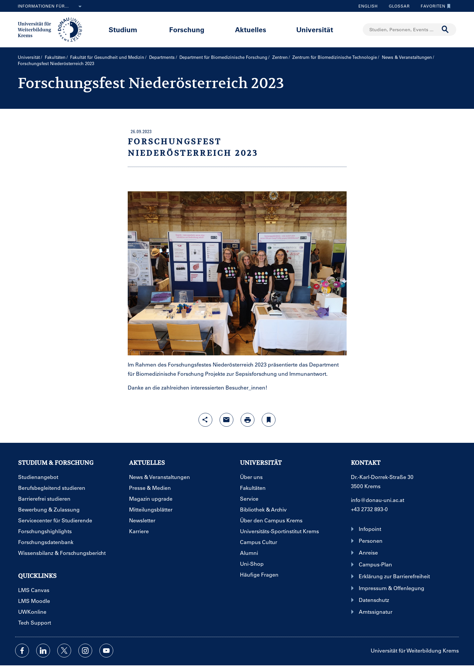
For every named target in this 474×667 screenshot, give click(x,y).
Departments (162, 57)
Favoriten (434, 6)
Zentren (280, 57)
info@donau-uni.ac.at (377, 499)
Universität (314, 29)
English (368, 6)
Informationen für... (51, 7)
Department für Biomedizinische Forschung (223, 57)
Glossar (397, 6)
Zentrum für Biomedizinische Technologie (334, 57)
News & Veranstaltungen (407, 57)
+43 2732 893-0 (369, 509)
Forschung (186, 29)
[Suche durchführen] (445, 30)
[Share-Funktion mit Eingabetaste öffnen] (205, 420)
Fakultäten (55, 57)
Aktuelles (250, 29)
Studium (123, 29)
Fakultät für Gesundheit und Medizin (107, 57)
